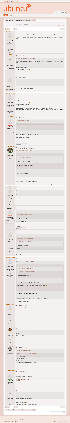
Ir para (49, 412)
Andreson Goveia (10, 370)
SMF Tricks (14, 418)
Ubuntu (23, 419)
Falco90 (10, 327)
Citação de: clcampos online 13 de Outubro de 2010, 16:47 (25, 234)
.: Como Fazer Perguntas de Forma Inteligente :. (21, 143)
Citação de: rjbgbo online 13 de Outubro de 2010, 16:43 (24, 210)
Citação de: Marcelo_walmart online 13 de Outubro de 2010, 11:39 (26, 58)
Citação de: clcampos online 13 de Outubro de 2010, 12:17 (25, 150)
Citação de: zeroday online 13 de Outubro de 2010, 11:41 (24, 80)
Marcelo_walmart (10, 31)
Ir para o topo (63, 421)
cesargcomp (10, 346)
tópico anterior (55, 25)
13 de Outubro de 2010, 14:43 (22, 147)
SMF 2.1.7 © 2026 (7, 421)
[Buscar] (59, 12)
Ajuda (53, 421)
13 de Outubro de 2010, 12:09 (22, 77)
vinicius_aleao (10, 146)
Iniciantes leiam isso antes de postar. (22, 379)
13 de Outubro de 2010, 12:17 (22, 117)
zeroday (10, 54)
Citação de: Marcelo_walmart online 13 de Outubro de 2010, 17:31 (27, 353)
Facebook (18, 380)
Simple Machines (14, 421)
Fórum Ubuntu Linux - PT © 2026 (60, 420)
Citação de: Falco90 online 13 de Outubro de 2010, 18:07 (24, 350)
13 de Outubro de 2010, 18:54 (22, 390)
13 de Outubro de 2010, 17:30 (22, 258)
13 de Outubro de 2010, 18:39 (22, 347)
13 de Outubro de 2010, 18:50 (22, 371)
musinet (10, 76)
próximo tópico (61, 25)
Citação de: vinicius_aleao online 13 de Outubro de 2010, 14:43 (25, 261)
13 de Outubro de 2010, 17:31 (22, 305)
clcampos (10, 116)
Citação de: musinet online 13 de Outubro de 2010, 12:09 (24, 120)
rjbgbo (10, 186)
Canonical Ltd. (29, 419)
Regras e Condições (57, 421)
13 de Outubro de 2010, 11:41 (22, 55)
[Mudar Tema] (17, 1)
